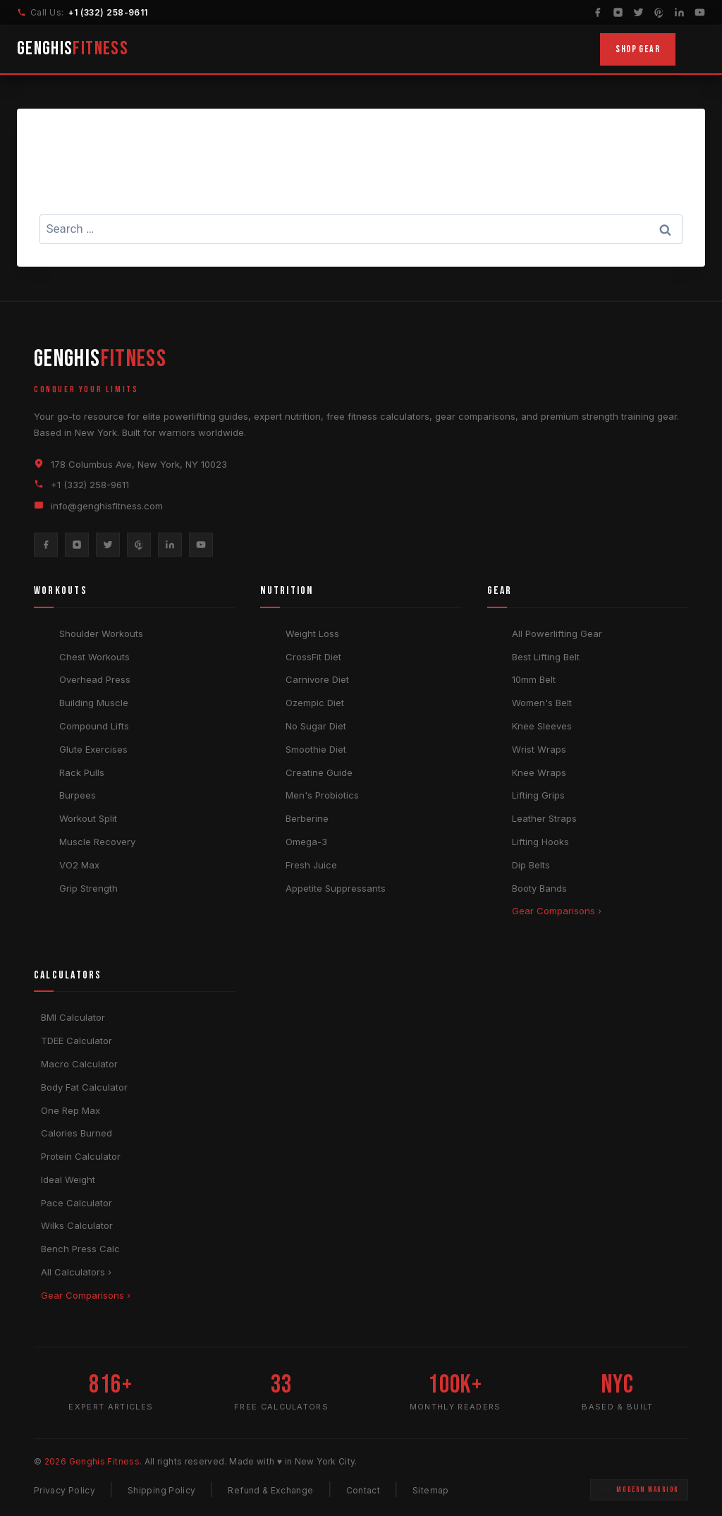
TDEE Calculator (76, 1040)
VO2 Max (79, 865)
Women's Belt (542, 702)
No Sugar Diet (316, 726)
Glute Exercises (93, 749)
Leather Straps (544, 818)
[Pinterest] (659, 12)
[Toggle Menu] (696, 49)
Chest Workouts (94, 656)
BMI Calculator (73, 1017)
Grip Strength (88, 888)
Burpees (77, 795)
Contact (363, 1490)
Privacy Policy (64, 1490)
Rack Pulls (81, 772)
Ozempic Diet (315, 702)
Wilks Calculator (77, 1225)
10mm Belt (534, 679)
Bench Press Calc (80, 1248)
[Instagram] (618, 12)
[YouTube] (700, 12)
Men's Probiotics (322, 795)
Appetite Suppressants (336, 888)
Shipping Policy (161, 1490)
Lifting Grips (538, 795)
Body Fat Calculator (84, 1087)
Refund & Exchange (270, 1490)
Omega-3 (306, 841)
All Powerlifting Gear (557, 633)
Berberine (307, 818)
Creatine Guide (319, 772)
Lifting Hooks (540, 841)
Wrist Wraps (539, 749)
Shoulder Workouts (101, 633)
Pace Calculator (76, 1202)
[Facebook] (597, 12)
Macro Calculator (79, 1063)
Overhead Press (94, 679)
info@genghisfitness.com (107, 505)
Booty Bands (539, 888)
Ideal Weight (68, 1179)
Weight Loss (312, 633)
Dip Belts (531, 865)
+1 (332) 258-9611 (108, 12)
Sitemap (430, 1490)
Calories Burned (76, 1133)
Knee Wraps (539, 772)
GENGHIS (74, 49)
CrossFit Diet (313, 656)
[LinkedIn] (679, 12)
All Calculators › (76, 1272)
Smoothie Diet (316, 749)
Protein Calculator (81, 1156)
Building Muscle (93, 702)
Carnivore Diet (317, 679)
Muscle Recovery (97, 841)
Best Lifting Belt (546, 656)
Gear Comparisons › (556, 910)
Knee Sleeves (542, 726)
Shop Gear (638, 49)
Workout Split (88, 818)
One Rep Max (70, 1110)
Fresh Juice (311, 865)
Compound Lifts (94, 726)
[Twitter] (638, 12)
